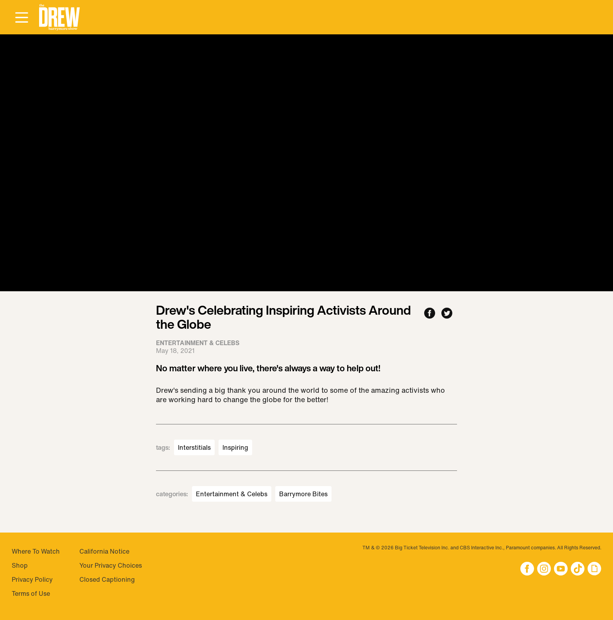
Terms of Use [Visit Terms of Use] (31, 593)
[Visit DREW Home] (59, 17)
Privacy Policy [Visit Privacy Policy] (32, 579)
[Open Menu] (21, 18)
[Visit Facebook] (527, 569)
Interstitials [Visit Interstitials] (194, 447)
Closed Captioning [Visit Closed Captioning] (107, 579)
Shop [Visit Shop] (20, 565)
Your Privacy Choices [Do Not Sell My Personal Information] (110, 565)
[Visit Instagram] (544, 569)
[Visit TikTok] (577, 569)
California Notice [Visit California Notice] (104, 551)
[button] (59, 17)
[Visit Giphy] (594, 569)
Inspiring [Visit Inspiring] (235, 447)
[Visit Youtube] (561, 569)
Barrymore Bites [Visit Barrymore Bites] (303, 494)
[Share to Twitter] (447, 314)
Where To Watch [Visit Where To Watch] (36, 551)
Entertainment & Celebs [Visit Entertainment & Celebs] (231, 494)
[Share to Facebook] (429, 314)
